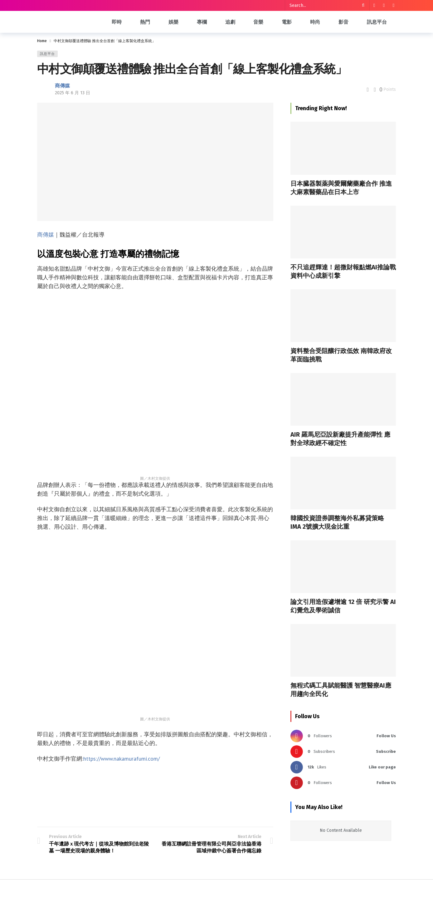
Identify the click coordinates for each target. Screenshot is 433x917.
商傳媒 (62, 86)
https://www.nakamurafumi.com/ (121, 758)
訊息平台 (47, 54)
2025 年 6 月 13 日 (72, 93)
